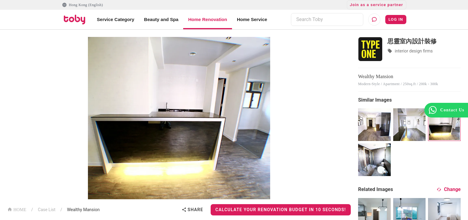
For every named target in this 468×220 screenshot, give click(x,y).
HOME (16, 209)
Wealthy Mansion (83, 209)
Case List (47, 209)
